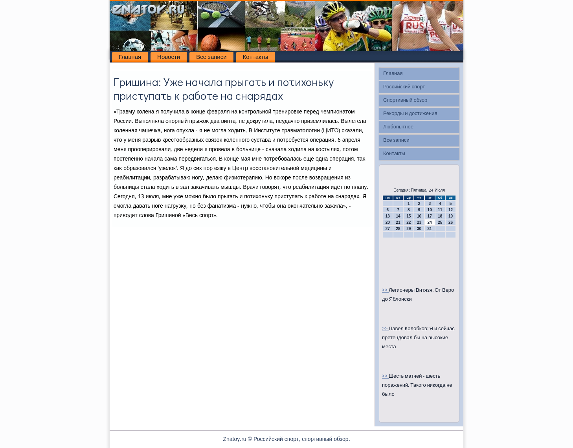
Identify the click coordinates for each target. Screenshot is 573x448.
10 (430, 210)
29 (408, 229)
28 (398, 229)
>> (385, 290)
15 (408, 216)
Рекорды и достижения (410, 113)
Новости (168, 57)
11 (440, 210)
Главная (130, 57)
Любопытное (398, 127)
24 (430, 222)
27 (388, 229)
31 (430, 229)
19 (450, 216)
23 (419, 222)
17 (430, 216)
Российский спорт (404, 86)
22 (408, 222)
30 (419, 229)
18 (440, 216)
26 (450, 222)
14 (398, 216)
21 (398, 222)
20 (388, 222)
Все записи (211, 57)
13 (388, 216)
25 (440, 222)
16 (419, 216)
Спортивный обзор (405, 100)
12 (450, 210)
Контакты (255, 57)
